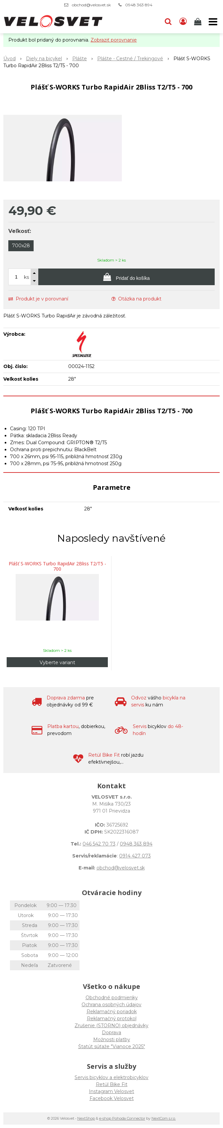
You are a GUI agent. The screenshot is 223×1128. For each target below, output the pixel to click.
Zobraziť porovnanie (114, 40)
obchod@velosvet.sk (91, 4)
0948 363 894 (138, 4)
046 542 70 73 (99, 844)
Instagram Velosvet (111, 1091)
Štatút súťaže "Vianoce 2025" (111, 1046)
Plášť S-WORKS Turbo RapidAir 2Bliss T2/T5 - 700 (57, 566)
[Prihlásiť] (183, 21)
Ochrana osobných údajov (111, 1005)
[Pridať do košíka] (126, 277)
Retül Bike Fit (111, 1084)
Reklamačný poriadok (112, 1012)
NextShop (86, 1118)
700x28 (21, 246)
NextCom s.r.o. (163, 1118)
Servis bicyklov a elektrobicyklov (111, 1077)
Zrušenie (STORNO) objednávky (111, 1026)
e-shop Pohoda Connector (122, 1118)
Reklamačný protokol (111, 1019)
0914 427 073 (135, 856)
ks (26, 277)
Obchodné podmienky (112, 998)
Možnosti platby (111, 1039)
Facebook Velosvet (112, 1098)
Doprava (111, 1032)
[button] (168, 21)
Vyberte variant (57, 662)
